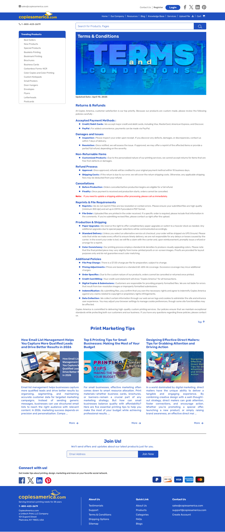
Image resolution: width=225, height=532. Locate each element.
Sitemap (93, 523)
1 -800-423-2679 (28, 506)
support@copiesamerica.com (189, 510)
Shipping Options (99, 519)
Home (105, 16)
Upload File (186, 16)
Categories (142, 514)
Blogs (139, 523)
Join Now (143, 454)
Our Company (117, 16)
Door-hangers (31, 85)
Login (172, 7)
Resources (132, 16)
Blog (143, 16)
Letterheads (30, 97)
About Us (141, 505)
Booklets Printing (32, 52)
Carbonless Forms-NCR (35, 68)
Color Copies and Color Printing (39, 73)
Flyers (27, 93)
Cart (201, 16)
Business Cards (31, 64)
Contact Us (145, 7)
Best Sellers (30, 40)
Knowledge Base (156, 16)
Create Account (181, 514)
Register (158, 7)
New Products (31, 44)
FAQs (139, 519)
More (73, 423)
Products (141, 510)
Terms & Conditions (100, 514)
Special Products (32, 48)
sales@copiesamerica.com (33, 6)
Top (201, 322)
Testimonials (96, 505)
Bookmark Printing (33, 56)
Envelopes (29, 89)
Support (93, 510)
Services (171, 16)
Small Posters (31, 81)
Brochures (29, 60)
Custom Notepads (33, 77)
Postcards (29, 101)
